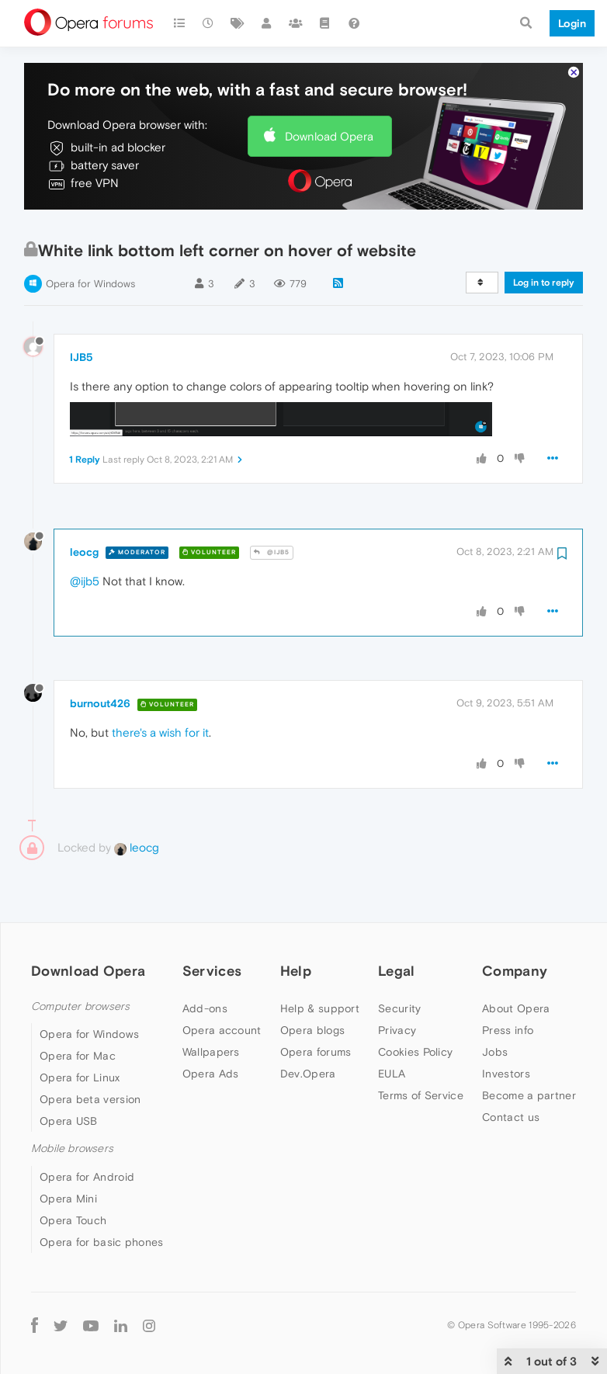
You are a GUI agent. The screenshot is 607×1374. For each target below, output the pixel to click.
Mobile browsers (72, 1103)
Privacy (397, 985)
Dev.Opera (308, 1028)
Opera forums (316, 1007)
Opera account (222, 985)
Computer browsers (80, 961)
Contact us (510, 1072)
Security (399, 963)
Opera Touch (73, 1174)
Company (514, 926)
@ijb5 (84, 535)
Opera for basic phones (102, 1196)
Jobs (495, 1007)
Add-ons (204, 963)
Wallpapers (211, 1007)
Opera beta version (90, 1054)
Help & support (319, 963)
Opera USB (69, 1076)
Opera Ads (210, 1028)
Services (211, 926)
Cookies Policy (415, 1007)
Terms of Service (420, 1050)
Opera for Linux (80, 1032)
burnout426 (100, 658)
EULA (391, 1028)
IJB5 (81, 311)
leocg (84, 506)
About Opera (516, 963)
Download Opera (329, 90)
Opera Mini (68, 1153)
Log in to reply (543, 237)
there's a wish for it (160, 687)
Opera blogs (312, 985)
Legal (396, 926)
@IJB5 (272, 507)
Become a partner (529, 1050)
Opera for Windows (90, 239)
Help (295, 926)
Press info (507, 985)
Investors (506, 1028)
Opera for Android (87, 1131)
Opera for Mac (78, 1010)
